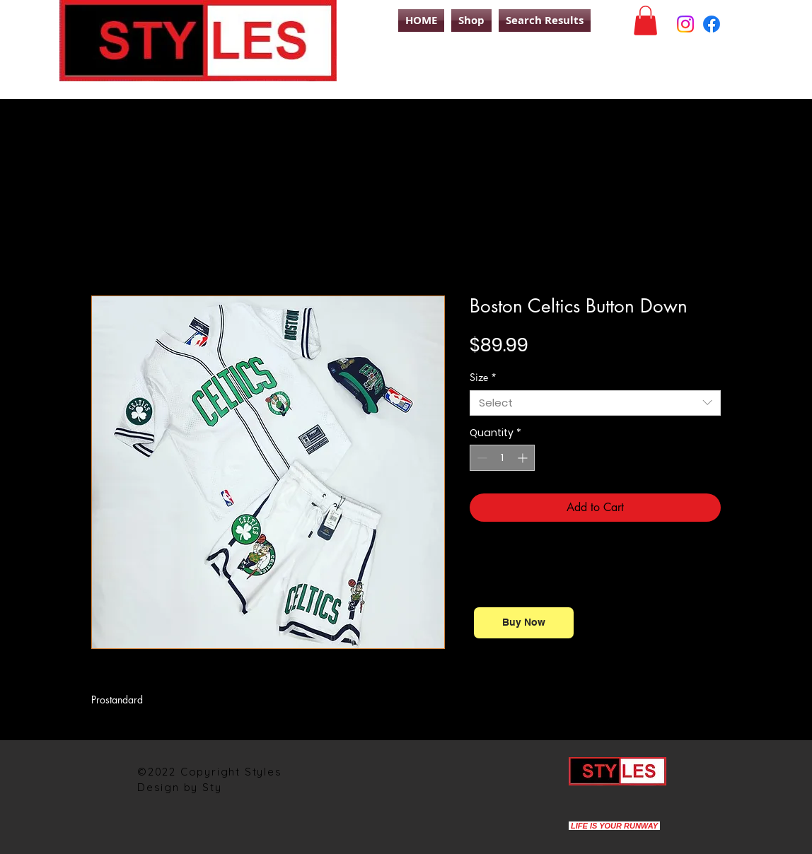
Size (483, 377)
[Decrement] (480, 457)
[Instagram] (685, 24)
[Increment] (524, 457)
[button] (645, 20)
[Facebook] (711, 24)
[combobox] (595, 403)
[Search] (738, 73)
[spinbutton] (502, 457)
